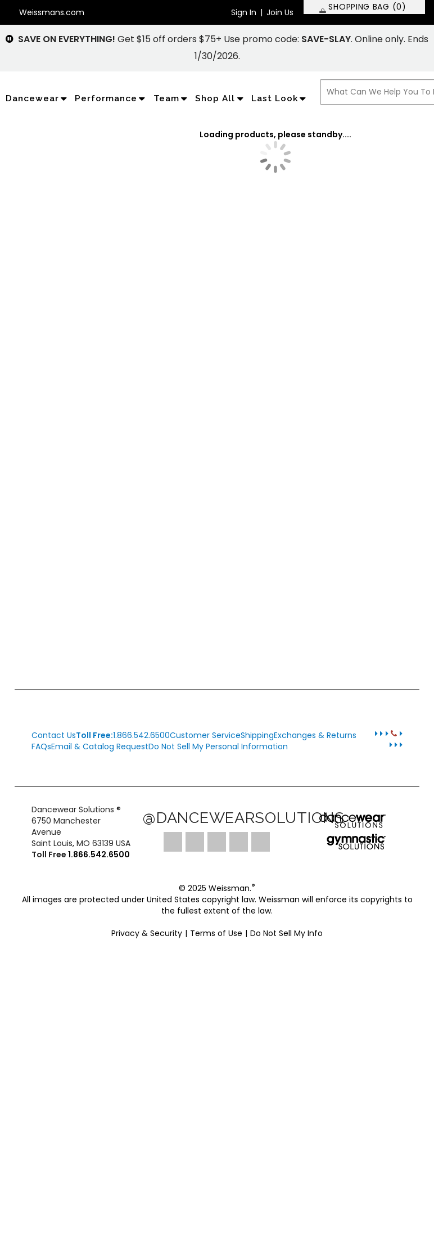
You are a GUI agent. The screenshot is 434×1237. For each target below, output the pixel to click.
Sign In (243, 12)
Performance (111, 98)
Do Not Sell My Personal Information (218, 746)
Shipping (257, 735)
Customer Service (205, 735)
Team (171, 98)
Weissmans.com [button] (51, 12)
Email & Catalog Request (99, 746)
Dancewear (38, 98)
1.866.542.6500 (123, 735)
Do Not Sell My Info (286, 933)
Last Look (280, 98)
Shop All (220, 98)
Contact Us (53, 735)
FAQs (41, 746)
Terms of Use (216, 933)
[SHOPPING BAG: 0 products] (364, 7)
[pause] (9, 39)
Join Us (279, 12)
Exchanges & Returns (315, 735)
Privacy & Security (146, 933)
